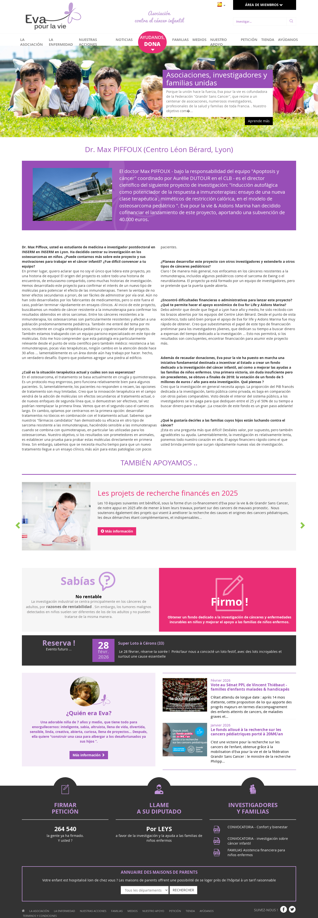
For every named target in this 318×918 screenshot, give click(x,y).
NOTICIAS (124, 39)
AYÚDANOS (288, 39)
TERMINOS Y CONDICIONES (40, 916)
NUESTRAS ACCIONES (88, 42)
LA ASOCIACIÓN (31, 42)
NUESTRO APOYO (218, 42)
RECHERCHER (183, 890)
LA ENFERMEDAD (61, 42)
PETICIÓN (249, 39)
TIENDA (267, 39)
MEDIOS (199, 39)
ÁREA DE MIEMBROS (264, 4)
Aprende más (259, 121)
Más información (117, 531)
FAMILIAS (180, 39)
